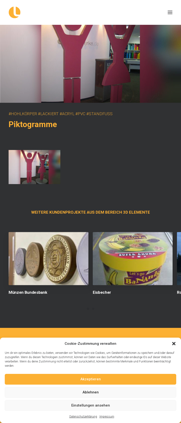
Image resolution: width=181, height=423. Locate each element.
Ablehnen (91, 392)
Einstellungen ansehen (90, 405)
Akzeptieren (90, 379)
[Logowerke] (90, 12)
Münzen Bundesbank (28, 292)
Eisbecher (102, 292)
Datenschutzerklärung (83, 416)
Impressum (106, 416)
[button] (173, 343)
